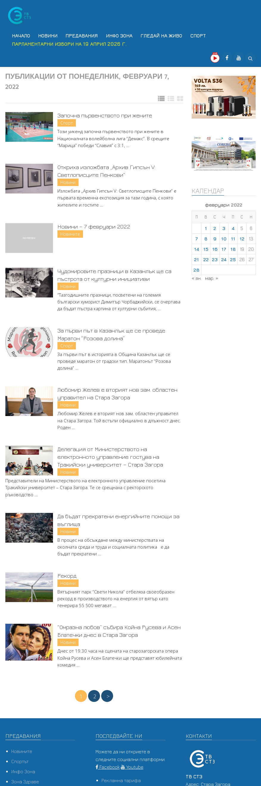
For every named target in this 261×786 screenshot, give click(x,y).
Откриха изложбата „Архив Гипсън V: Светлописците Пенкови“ (106, 168)
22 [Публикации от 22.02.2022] (206, 257)
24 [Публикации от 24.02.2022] (223, 257)
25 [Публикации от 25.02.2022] (233, 257)
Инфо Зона (113, 35)
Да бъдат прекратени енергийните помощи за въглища (118, 518)
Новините (70, 232)
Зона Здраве (25, 779)
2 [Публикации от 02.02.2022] (214, 226)
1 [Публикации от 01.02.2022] (206, 226)
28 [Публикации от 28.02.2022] (196, 267)
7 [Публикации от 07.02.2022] (196, 236)
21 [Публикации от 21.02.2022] (196, 257)
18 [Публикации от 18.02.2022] (233, 247)
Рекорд (66, 573)
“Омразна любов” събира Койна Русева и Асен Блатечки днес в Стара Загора (119, 628)
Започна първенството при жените (104, 113)
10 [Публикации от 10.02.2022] (223, 236)
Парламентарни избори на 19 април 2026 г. (67, 42)
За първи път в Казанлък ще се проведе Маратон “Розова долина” (111, 332)
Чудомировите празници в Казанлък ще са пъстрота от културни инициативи (114, 272)
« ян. (196, 276)
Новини (44, 35)
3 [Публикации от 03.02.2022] (223, 226)
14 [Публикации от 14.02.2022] (196, 247)
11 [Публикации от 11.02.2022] (233, 236)
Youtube (132, 765)
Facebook (108, 765)
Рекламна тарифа (121, 778)
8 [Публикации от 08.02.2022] (205, 236)
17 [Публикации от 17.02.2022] (223, 247)
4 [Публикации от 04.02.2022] (233, 226)
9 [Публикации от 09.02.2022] (214, 236)
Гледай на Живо (153, 35)
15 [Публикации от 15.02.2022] (205, 247)
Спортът (20, 759)
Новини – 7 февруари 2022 (93, 224)
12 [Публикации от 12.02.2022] (242, 236)
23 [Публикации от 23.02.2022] (215, 257)
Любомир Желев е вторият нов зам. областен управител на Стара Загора (117, 391)
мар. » (211, 276)
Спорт (188, 35)
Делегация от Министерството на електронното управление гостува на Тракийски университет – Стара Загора (110, 454)
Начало (19, 35)
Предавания (77, 35)
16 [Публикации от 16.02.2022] (215, 247)
